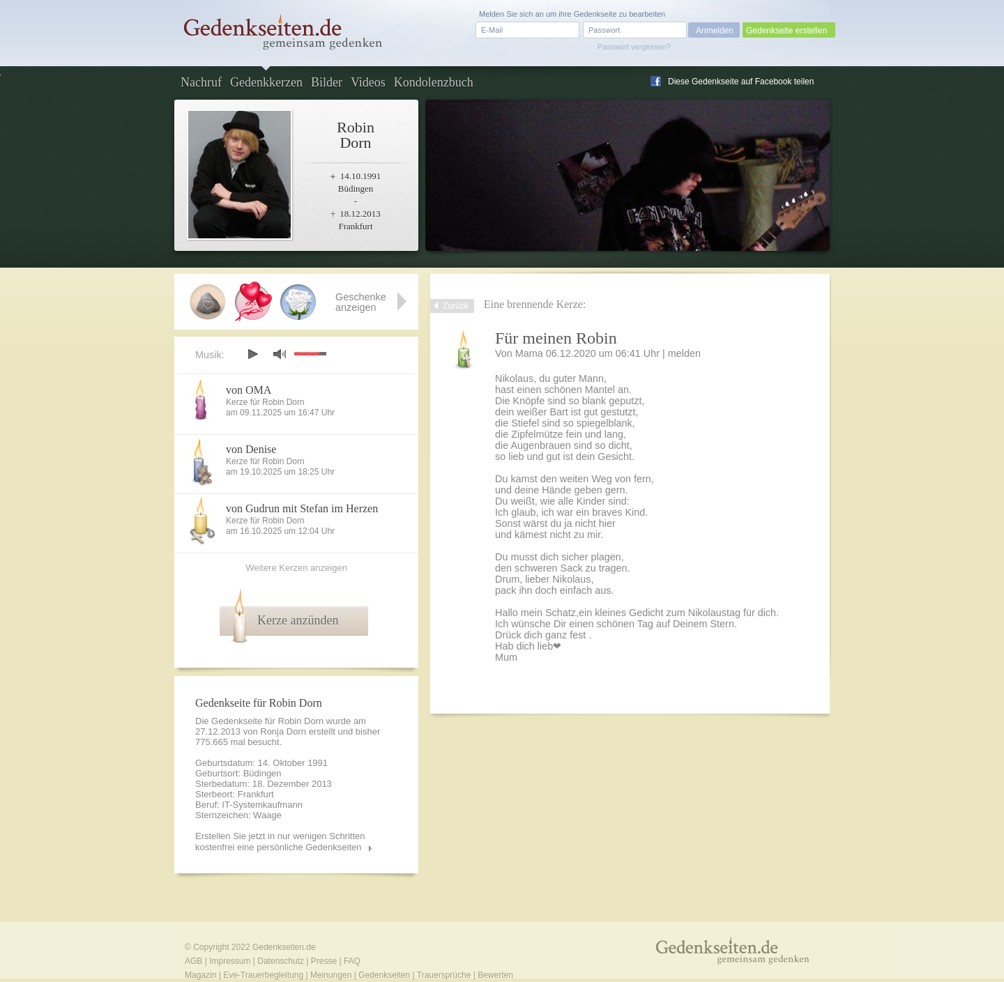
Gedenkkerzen (266, 82)
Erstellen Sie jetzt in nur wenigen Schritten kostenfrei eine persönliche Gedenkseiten (280, 841)
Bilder (326, 82)
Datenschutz (280, 961)
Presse (324, 961)
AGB (193, 961)
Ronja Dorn (283, 731)
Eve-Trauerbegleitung (263, 975)
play (252, 354)
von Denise (251, 449)
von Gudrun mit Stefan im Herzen (302, 508)
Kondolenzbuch (433, 82)
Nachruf (201, 82)
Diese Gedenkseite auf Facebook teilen (741, 81)
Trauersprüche (444, 975)
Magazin (200, 975)
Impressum (229, 961)
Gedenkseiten (384, 975)
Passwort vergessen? (634, 47)
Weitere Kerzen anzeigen (296, 567)
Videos (368, 82)
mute (279, 353)
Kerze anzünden (297, 620)
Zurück (456, 306)
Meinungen (330, 975)
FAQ (352, 961)
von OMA (248, 390)
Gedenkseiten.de (284, 947)
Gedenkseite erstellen (786, 31)
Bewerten (495, 975)
